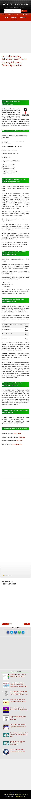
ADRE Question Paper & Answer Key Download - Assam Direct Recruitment (18, 718)
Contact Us (25, 794)
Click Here (17, 433)
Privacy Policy (18, 794)
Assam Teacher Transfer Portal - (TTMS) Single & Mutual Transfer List (18, 726)
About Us (5, 794)
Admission (9, 575)
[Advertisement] (15, 36)
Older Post (26, 623)
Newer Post (5, 623)
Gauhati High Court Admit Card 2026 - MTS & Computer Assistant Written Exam (19, 734)
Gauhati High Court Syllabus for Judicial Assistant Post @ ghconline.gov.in (17, 743)
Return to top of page (15, 792)
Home (10, 623)
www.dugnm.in (17, 444)
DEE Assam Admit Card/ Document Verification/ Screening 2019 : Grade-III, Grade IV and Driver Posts (18, 693)
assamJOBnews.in (15, 4)
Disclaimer (11, 794)
